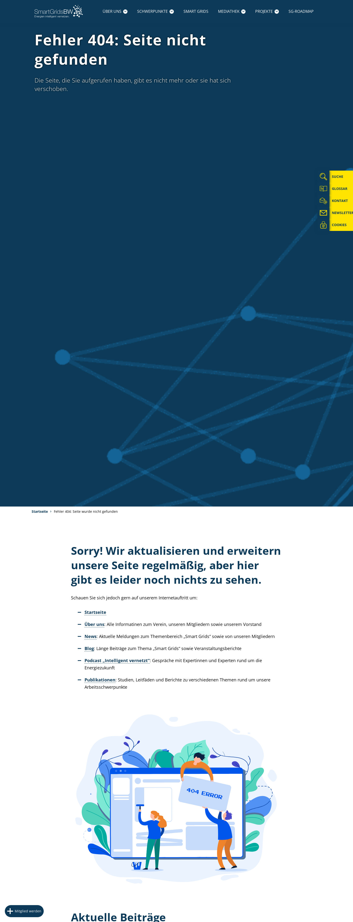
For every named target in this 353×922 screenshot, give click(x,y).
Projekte (267, 11)
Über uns (115, 11)
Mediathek (232, 11)
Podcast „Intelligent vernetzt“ (117, 660)
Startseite (40, 511)
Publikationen (100, 680)
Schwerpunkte (155, 11)
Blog (89, 648)
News (91, 636)
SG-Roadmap (301, 11)
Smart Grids (196, 11)
